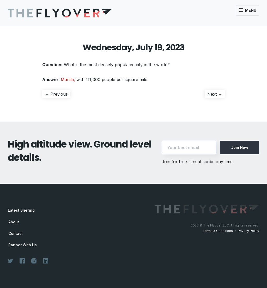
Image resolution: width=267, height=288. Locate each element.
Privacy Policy (248, 231)
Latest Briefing (21, 210)
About (13, 222)
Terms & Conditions (218, 231)
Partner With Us (22, 245)
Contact (15, 233)
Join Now (239, 147)
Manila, (68, 79)
